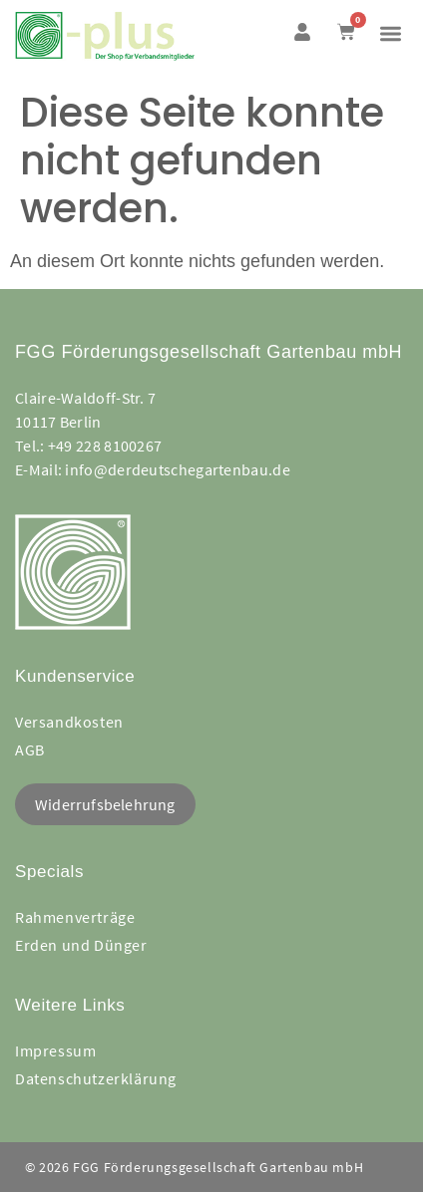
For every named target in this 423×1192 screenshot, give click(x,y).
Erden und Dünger (81, 945)
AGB (30, 749)
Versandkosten (69, 722)
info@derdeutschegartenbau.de (177, 469)
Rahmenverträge (75, 917)
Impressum (55, 1050)
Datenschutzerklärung (96, 1078)
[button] (390, 33)
